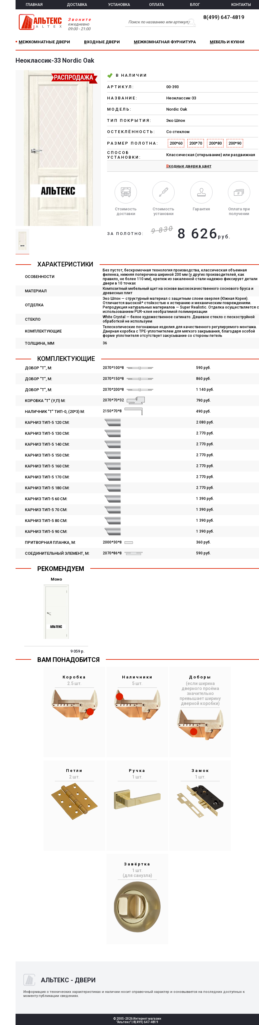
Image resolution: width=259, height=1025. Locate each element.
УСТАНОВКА (119, 4)
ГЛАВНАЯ (34, 4)
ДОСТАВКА (77, 4)
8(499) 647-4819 (223, 17)
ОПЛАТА (156, 4)
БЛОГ (195, 4)
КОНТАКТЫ (241, 4)
